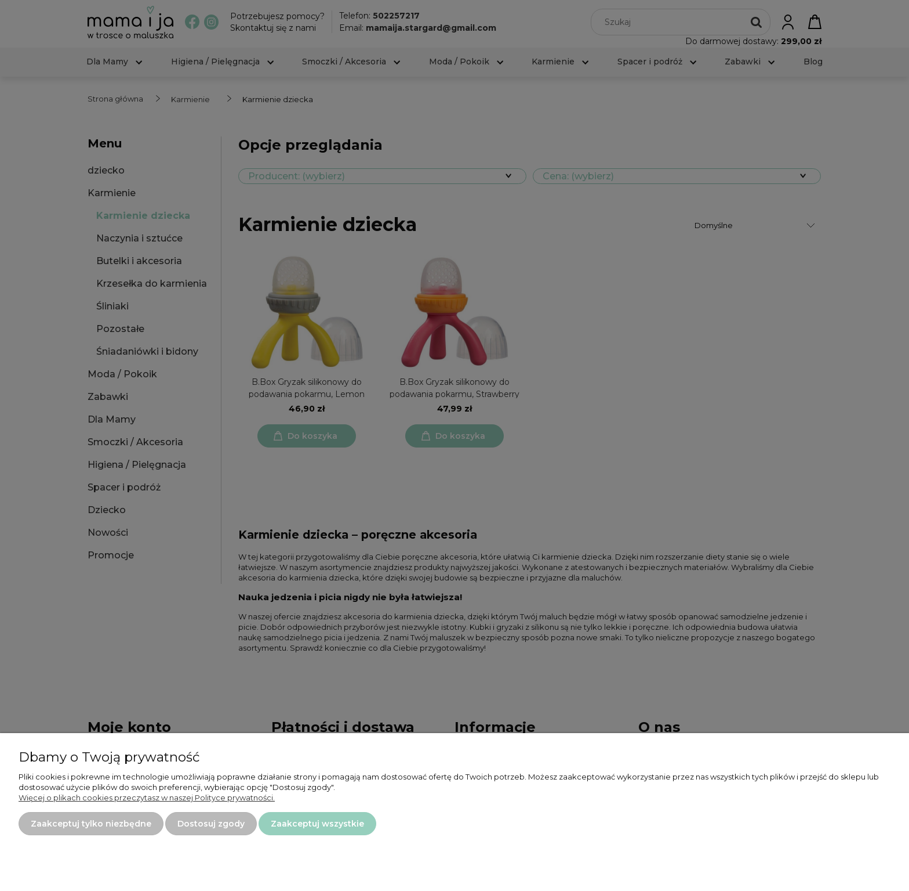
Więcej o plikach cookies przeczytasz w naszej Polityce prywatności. (147, 797)
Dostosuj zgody (211, 823)
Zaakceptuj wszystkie (317, 823)
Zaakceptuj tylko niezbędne (91, 823)
